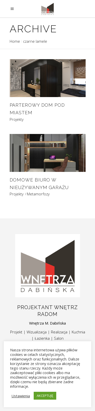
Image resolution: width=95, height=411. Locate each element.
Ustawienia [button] (20, 396)
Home (15, 41)
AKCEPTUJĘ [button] (45, 395)
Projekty (17, 119)
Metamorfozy (38, 194)
